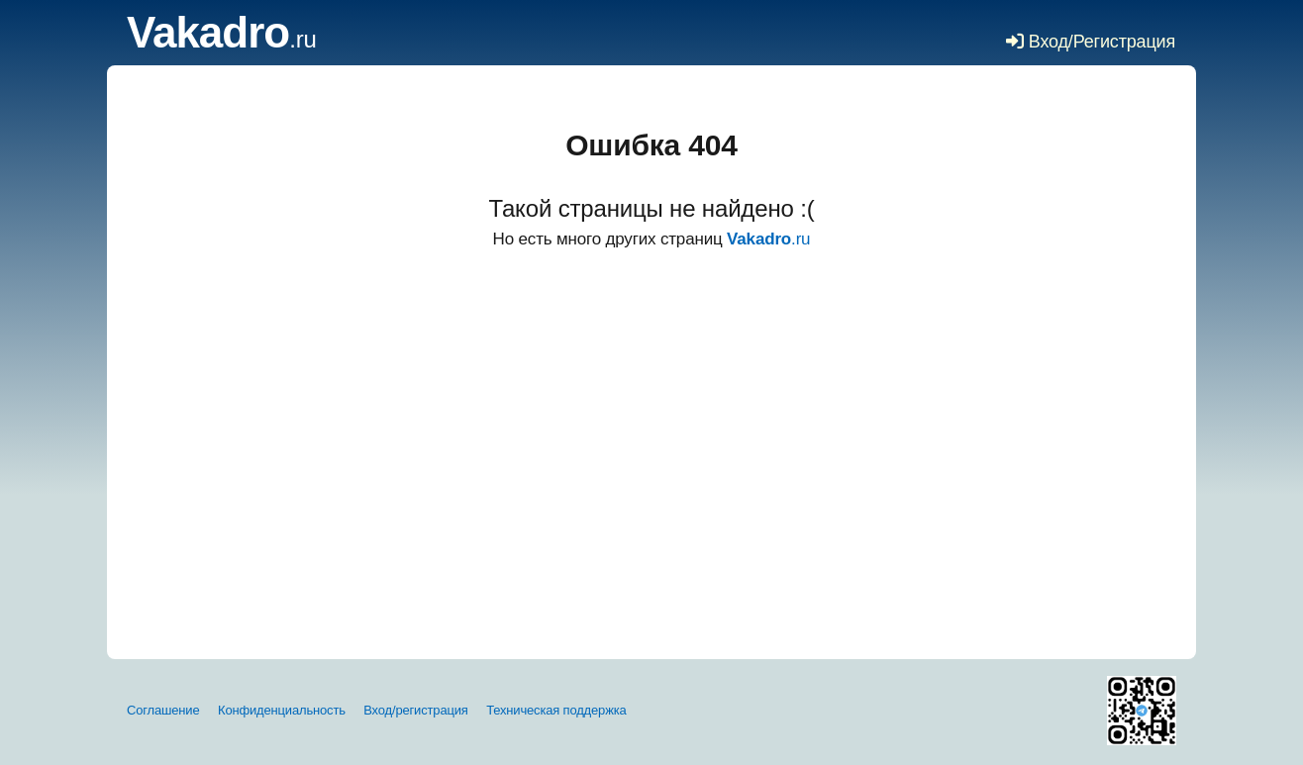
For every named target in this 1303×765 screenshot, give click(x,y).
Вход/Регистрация (1090, 41)
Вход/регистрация (415, 710)
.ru (222, 39)
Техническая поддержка (556, 710)
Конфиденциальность (282, 710)
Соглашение (163, 710)
